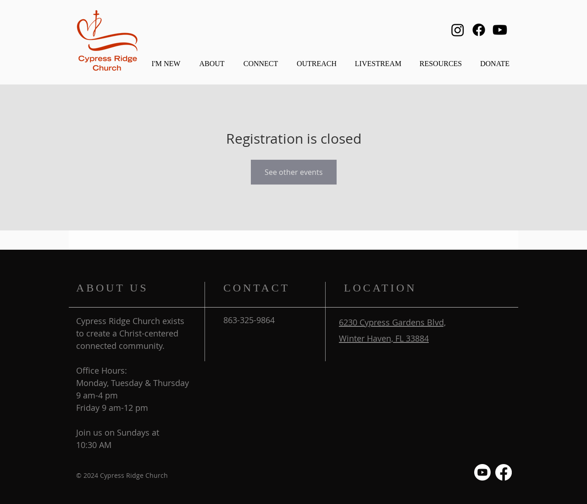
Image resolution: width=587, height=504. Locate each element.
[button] (212, 59)
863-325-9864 (249, 319)
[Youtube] (500, 30)
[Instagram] (457, 30)
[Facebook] (479, 30)
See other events (294, 172)
